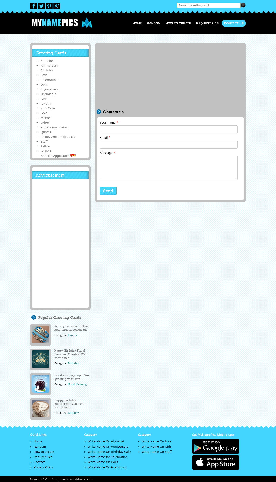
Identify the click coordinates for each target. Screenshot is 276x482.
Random (153, 23)
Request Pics (207, 23)
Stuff (44, 141)
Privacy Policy (43, 467)
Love (44, 113)
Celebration (49, 80)
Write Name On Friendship (107, 467)
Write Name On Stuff (157, 452)
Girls (44, 99)
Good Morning (77, 384)
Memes (46, 118)
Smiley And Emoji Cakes (58, 137)
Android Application (58, 156)
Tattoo (45, 146)
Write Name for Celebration (108, 457)
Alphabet (47, 61)
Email (105, 138)
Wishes (46, 151)
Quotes (46, 132)
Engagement (50, 89)
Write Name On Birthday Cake (109, 452)
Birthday (47, 70)
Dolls (44, 84)
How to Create (178, 23)
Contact (39, 462)
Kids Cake (48, 108)
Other (45, 122)
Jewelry (46, 103)
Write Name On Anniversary (108, 446)
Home (137, 23)
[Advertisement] (170, 77)
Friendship (48, 94)
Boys (44, 75)
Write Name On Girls (157, 446)
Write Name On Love (156, 441)
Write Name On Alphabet (106, 441)
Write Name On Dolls (103, 462)
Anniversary (49, 65)
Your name (109, 122)
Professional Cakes (54, 127)
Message (107, 153)
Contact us (234, 23)
